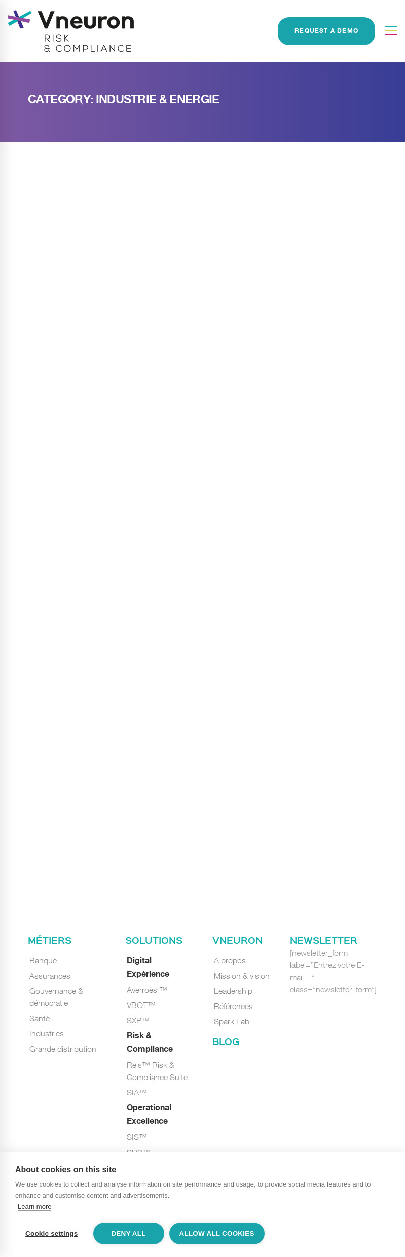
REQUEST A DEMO (326, 31)
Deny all (128, 1233)
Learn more (34, 1206)
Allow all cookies (216, 1233)
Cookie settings (51, 1233)
